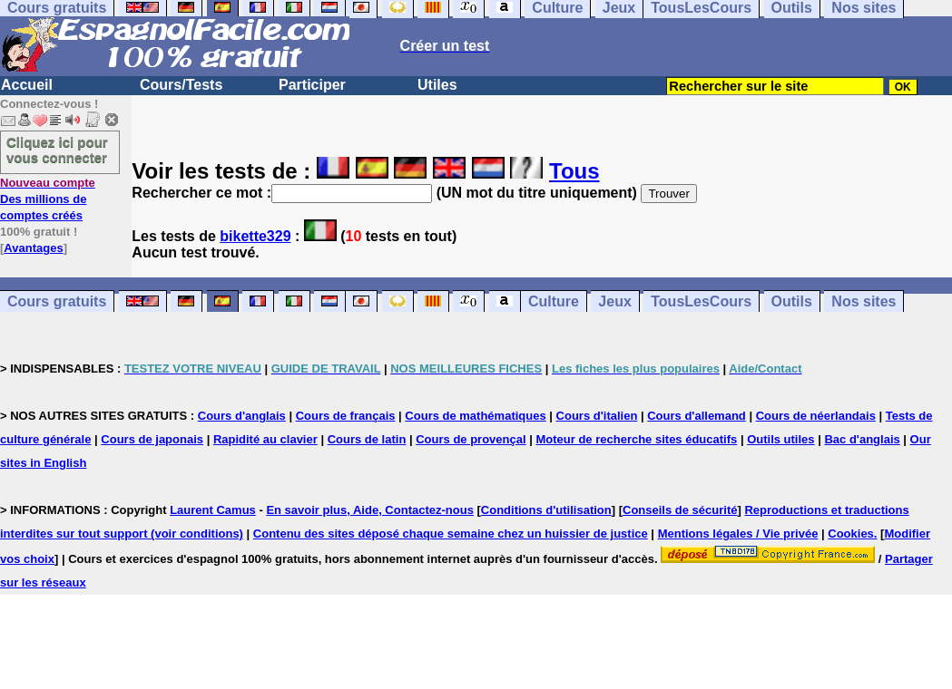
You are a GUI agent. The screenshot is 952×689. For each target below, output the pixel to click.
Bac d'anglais (861, 439)
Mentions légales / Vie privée (738, 533)
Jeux (614, 301)
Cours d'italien (597, 415)
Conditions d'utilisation (546, 510)
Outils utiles (780, 439)
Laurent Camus (213, 510)
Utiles (437, 84)
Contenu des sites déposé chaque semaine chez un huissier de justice (450, 533)
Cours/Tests (181, 84)
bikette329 (255, 236)
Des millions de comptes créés (47, 199)
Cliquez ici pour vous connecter (57, 149)
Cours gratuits (56, 301)
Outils (791, 301)
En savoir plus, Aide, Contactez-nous (370, 510)
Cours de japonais (152, 439)
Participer (312, 84)
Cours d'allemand (696, 415)
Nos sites (863, 301)
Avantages (33, 248)
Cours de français (346, 415)
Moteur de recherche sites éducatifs (636, 439)
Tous (574, 171)
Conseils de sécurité (680, 510)
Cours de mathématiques (475, 415)
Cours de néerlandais (816, 415)
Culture (553, 301)
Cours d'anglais (242, 415)
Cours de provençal (470, 439)
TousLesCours (701, 301)
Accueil (27, 84)
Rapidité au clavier (265, 439)
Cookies (851, 533)
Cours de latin (367, 439)
